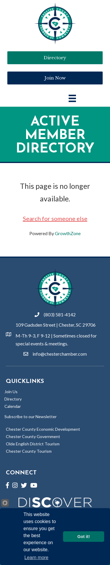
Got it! (83, 536)
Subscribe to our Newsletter (30, 416)
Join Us (11, 391)
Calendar (12, 406)
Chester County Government (33, 436)
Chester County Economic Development (43, 429)
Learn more (36, 557)
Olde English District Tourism (33, 443)
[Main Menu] (72, 98)
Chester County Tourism (29, 451)
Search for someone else (55, 218)
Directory (13, 398)
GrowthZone (68, 233)
